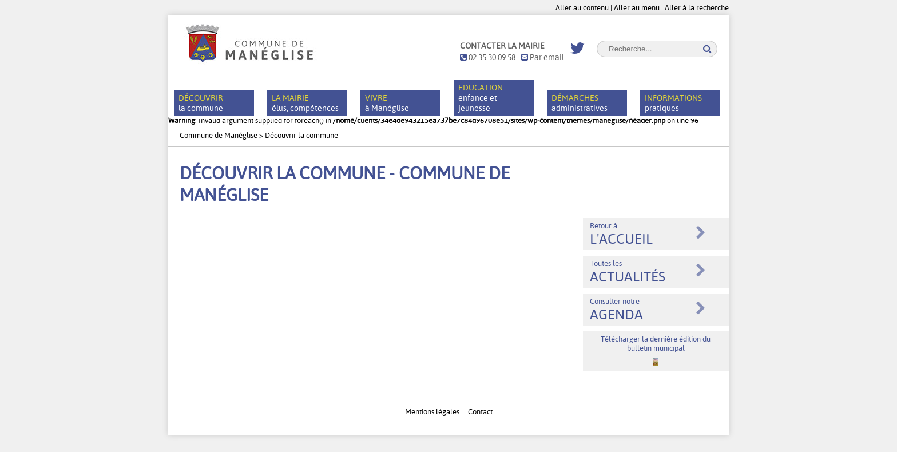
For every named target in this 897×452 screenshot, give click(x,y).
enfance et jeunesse (480, 97)
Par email (542, 57)
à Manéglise (387, 103)
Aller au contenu (582, 7)
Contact (480, 411)
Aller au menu (637, 7)
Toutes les (627, 272)
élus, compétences (305, 103)
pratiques (673, 103)
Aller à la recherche (697, 7)
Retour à (621, 234)
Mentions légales (432, 411)
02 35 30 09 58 (487, 57)
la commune (200, 103)
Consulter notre (616, 309)
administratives (579, 103)
